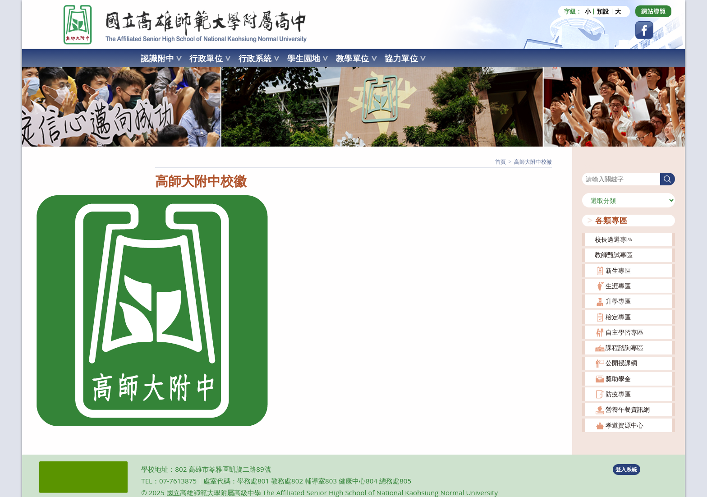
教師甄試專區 (614, 254)
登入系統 (626, 469)
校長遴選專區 (614, 239)
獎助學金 (618, 378)
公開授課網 (621, 363)
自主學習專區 (624, 332)
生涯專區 (618, 285)
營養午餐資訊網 (628, 409)
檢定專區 (618, 317)
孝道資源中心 (624, 425)
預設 (603, 11)
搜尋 (588, 166)
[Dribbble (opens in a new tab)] (653, 11)
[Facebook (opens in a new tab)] (644, 30)
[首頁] (500, 162)
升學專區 (618, 301)
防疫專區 (618, 394)
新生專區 (618, 270)
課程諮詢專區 (624, 347)
